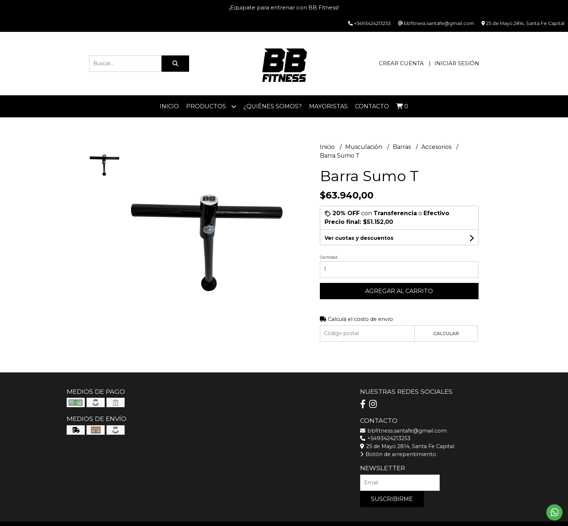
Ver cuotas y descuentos (359, 238)
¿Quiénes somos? (272, 106)
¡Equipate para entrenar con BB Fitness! (284, 7)
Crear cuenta (401, 63)
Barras (402, 146)
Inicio (169, 106)
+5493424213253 (385, 438)
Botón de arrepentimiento (398, 454)
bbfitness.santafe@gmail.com (403, 430)
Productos (211, 106)
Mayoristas (328, 106)
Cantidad (328, 257)
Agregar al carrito (399, 291)
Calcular (446, 333)
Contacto (372, 106)
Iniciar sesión (456, 63)
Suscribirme (392, 499)
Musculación (364, 146)
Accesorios (437, 146)
